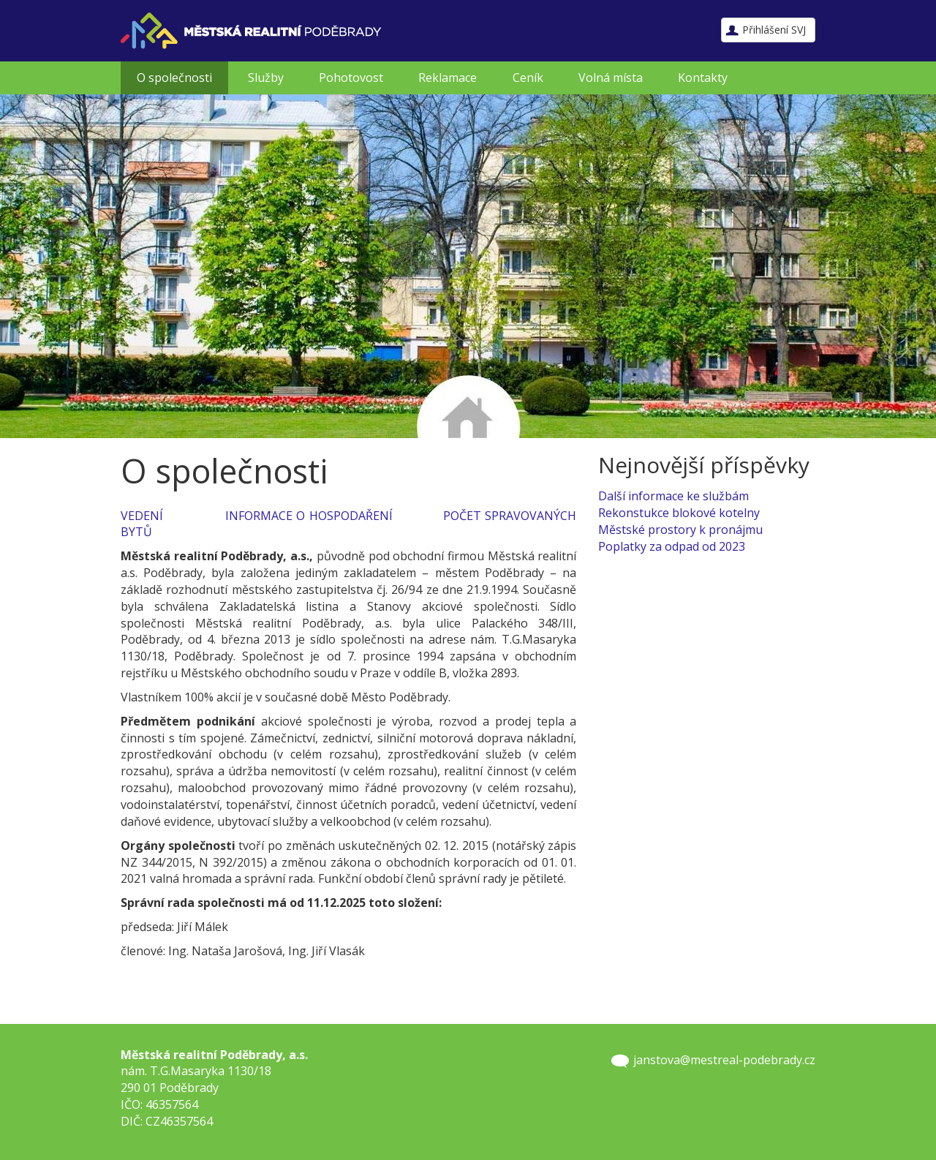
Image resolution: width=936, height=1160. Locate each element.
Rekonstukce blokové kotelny (679, 513)
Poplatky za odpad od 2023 (671, 546)
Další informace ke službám (673, 496)
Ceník (528, 77)
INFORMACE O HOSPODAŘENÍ (309, 516)
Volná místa (610, 77)
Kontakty (703, 77)
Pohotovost (351, 77)
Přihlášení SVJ (774, 30)
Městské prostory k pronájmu (680, 529)
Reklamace (447, 77)
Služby (266, 77)
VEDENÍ (142, 516)
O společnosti (174, 77)
